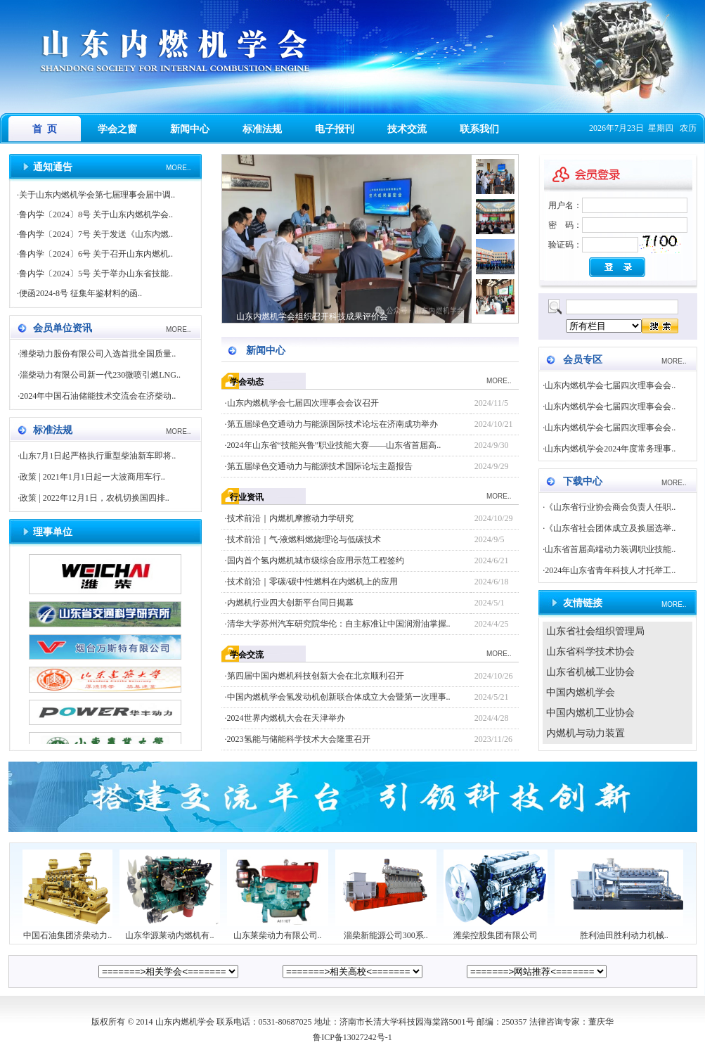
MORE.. (178, 168)
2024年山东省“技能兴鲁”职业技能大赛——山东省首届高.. (334, 445)
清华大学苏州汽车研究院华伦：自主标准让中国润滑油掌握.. (339, 624)
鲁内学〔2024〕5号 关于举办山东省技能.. (96, 273)
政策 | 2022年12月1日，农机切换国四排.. (94, 498)
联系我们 (479, 129)
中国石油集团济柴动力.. (67, 931)
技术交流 (407, 129)
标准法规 (262, 129)
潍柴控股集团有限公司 (496, 931)
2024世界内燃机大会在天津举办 (286, 718)
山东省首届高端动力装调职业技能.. (610, 549)
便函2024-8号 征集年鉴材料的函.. (80, 293)
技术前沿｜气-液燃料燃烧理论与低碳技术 (304, 539)
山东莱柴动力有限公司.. (277, 931)
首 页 (44, 129)
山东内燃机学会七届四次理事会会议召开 (303, 403)
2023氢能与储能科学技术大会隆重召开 (298, 739)
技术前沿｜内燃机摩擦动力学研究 (290, 518)
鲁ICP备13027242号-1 (352, 1037)
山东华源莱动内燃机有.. (169, 931)
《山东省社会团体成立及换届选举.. (610, 528)
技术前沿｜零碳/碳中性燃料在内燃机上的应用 (312, 582)
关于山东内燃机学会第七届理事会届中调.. (97, 195)
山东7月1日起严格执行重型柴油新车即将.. (98, 456)
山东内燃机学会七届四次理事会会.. (610, 385)
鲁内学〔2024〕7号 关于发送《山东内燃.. (96, 234)
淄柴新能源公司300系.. (385, 931)
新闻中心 (189, 129)
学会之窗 (117, 129)
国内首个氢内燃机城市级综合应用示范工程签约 (315, 560)
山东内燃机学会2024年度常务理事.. (610, 449)
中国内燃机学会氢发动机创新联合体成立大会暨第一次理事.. (339, 697)
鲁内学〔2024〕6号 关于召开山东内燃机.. (96, 254)
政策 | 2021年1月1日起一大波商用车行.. (92, 477)
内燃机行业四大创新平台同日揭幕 (290, 603)
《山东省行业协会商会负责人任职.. (610, 507)
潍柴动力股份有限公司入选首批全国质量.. (98, 354)
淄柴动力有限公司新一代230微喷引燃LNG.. (100, 375)
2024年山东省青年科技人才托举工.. (610, 570)
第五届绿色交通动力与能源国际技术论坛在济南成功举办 (332, 424)
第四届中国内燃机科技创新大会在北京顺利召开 (315, 676)
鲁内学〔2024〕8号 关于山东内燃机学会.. (96, 214)
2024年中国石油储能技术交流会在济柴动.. (98, 396)
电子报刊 (334, 129)
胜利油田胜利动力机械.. (624, 931)
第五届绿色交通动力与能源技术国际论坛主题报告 (320, 466)
